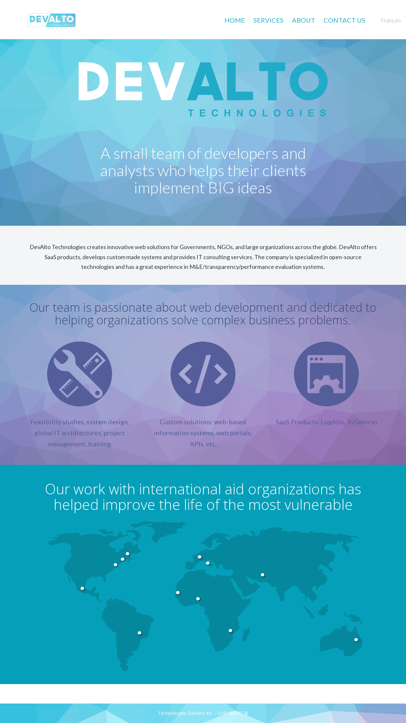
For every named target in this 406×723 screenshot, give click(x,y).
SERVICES (268, 20)
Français (391, 20)
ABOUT (303, 20)
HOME (234, 20)
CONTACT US (344, 20)
